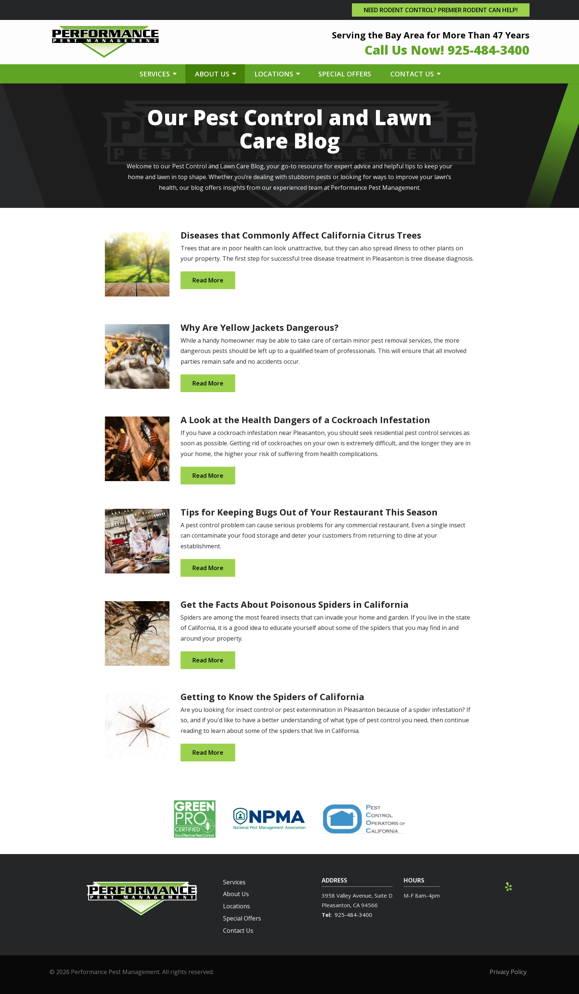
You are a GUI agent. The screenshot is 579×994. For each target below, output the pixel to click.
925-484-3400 (353, 914)
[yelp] (508, 886)
